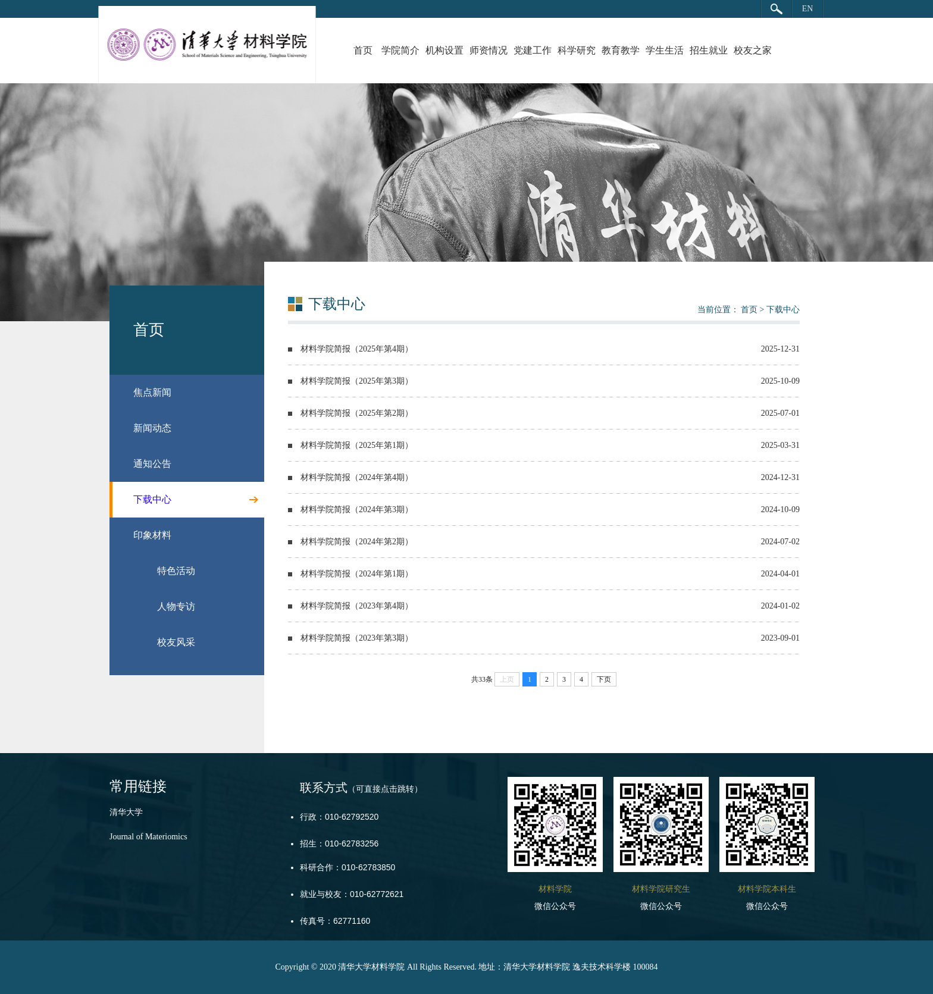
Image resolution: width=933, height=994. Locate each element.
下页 (604, 679)
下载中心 (783, 309)
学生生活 (665, 50)
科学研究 (577, 50)
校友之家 (753, 50)
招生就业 (709, 50)
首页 (362, 50)
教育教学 (621, 50)
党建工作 (533, 50)
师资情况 (488, 50)
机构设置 (444, 50)
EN (807, 8)
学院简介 (400, 50)
